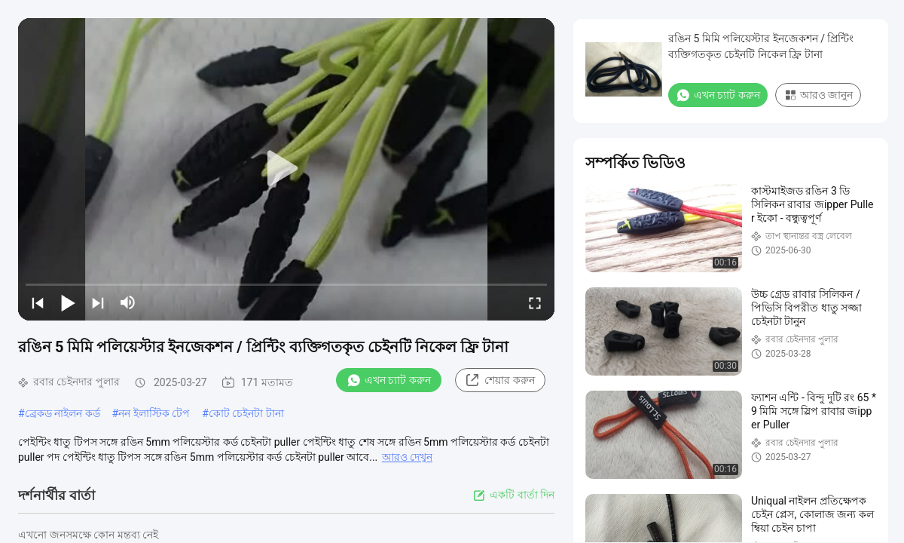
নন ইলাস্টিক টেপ (154, 413)
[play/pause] (68, 302)
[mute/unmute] (128, 302)
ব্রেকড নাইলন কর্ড (62, 413)
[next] (98, 302)
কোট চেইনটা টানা (246, 413)
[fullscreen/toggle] (535, 302)
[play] (286, 169)
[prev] (38, 302)
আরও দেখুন (407, 457)
